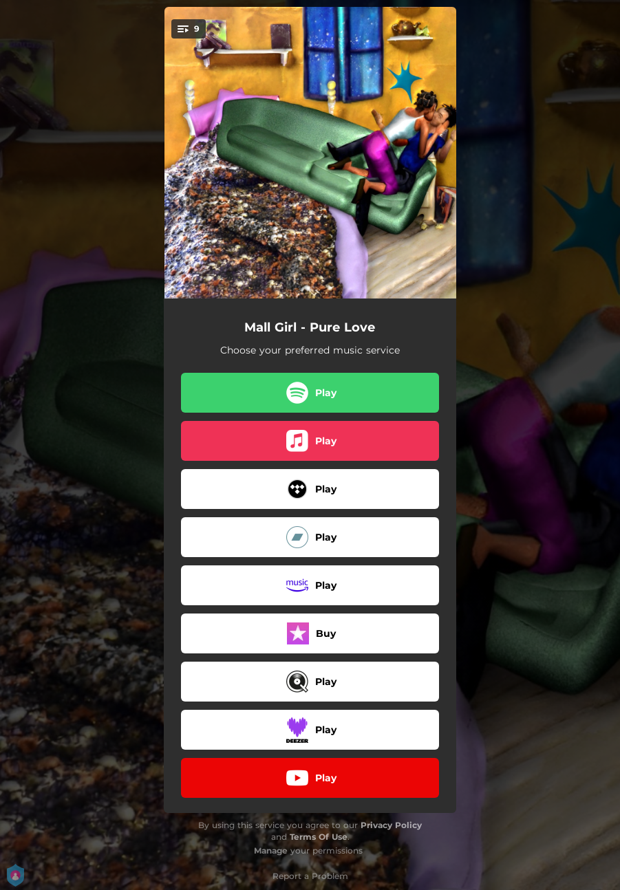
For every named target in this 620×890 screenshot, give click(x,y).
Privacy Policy (391, 825)
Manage (271, 850)
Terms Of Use (319, 837)
